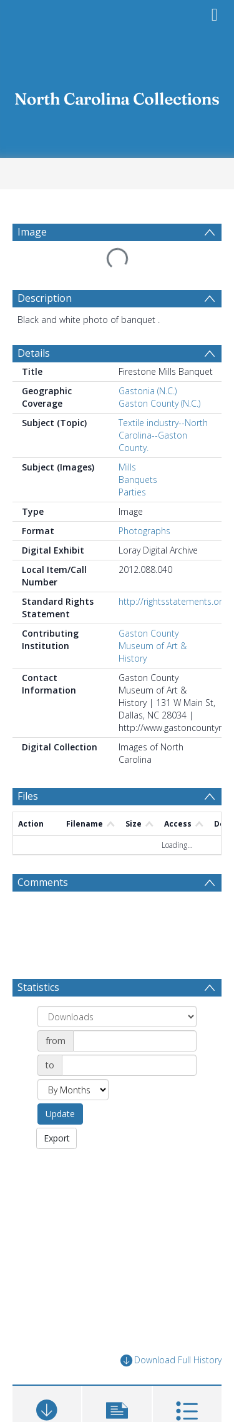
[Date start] (135, 968)
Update (60, 1041)
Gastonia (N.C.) (148, 361)
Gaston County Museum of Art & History (153, 615)
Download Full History (171, 1288)
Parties (132, 462)
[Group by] (117, 944)
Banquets (138, 449)
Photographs (144, 501)
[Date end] (129, 992)
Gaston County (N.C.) (159, 373)
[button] (116, 1343)
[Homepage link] (117, 95)
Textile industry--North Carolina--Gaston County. (163, 405)
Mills (127, 437)
